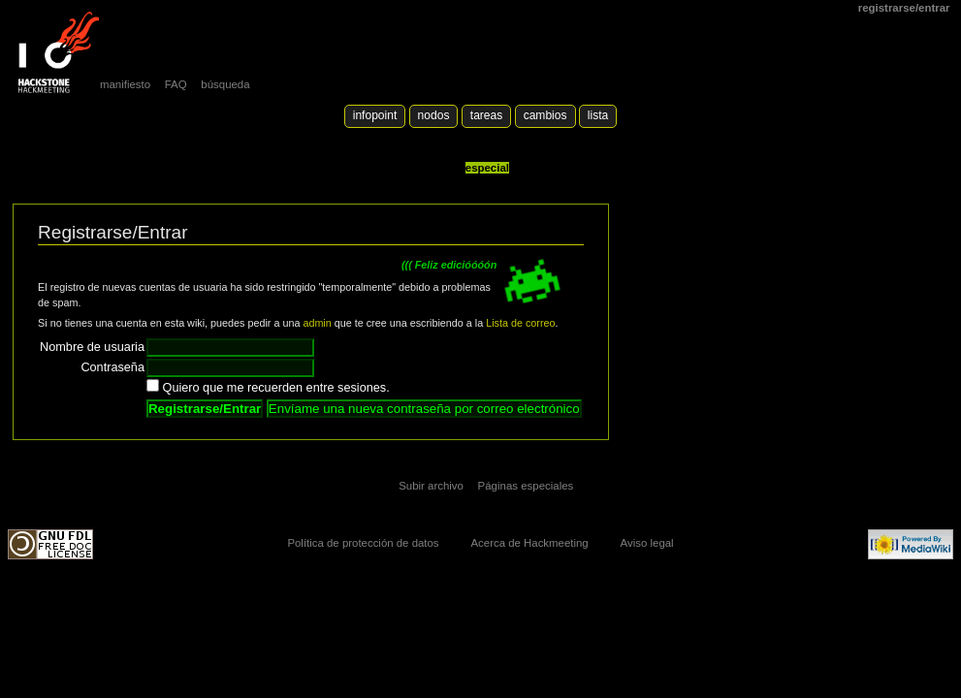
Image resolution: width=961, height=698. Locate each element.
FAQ (176, 84)
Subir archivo (431, 486)
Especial (487, 168)
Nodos (434, 115)
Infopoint (375, 115)
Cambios (545, 115)
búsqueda (225, 84)
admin (317, 323)
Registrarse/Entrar (904, 8)
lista (598, 115)
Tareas (486, 115)
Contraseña (112, 367)
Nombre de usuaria (92, 347)
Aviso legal (647, 543)
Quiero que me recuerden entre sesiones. (276, 388)
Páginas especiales (526, 486)
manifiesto (125, 84)
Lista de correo (520, 323)
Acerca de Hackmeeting (529, 543)
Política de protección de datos (362, 543)
